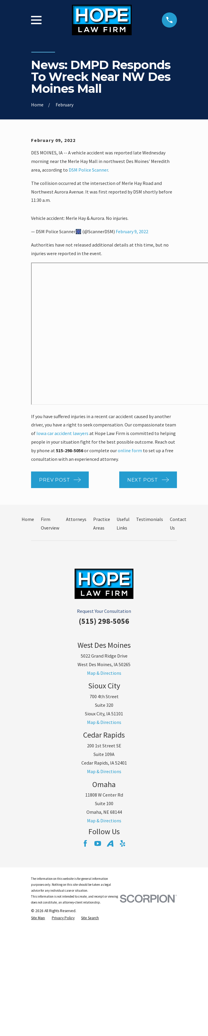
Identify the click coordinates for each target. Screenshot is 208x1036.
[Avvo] (110, 843)
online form (130, 450)
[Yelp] (122, 843)
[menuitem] (38, 918)
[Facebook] (85, 843)
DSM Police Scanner (88, 170)
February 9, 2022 (132, 231)
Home (28, 519)
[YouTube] (97, 843)
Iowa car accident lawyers (62, 433)
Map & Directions (104, 673)
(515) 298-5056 (104, 621)
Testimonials (149, 519)
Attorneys (76, 519)
